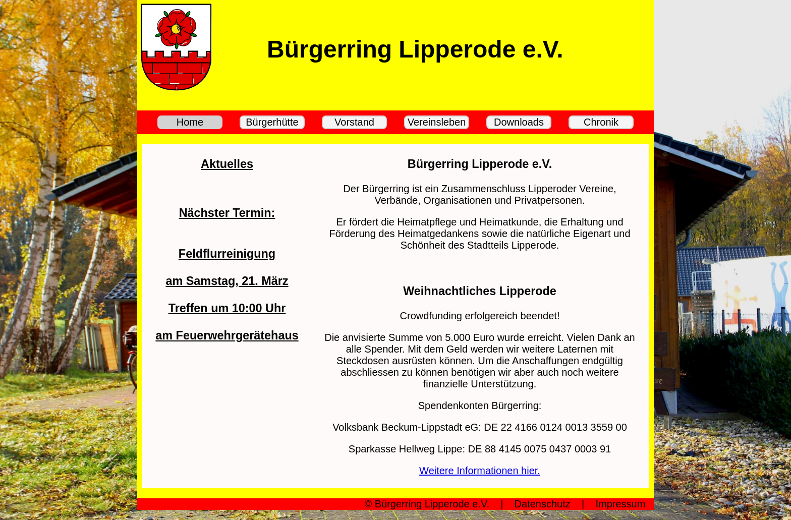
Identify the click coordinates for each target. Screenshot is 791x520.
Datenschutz (543, 503)
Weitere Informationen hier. (479, 470)
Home (190, 122)
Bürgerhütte (272, 122)
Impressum (620, 503)
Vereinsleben (437, 122)
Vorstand (354, 122)
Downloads (519, 122)
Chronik (601, 122)
